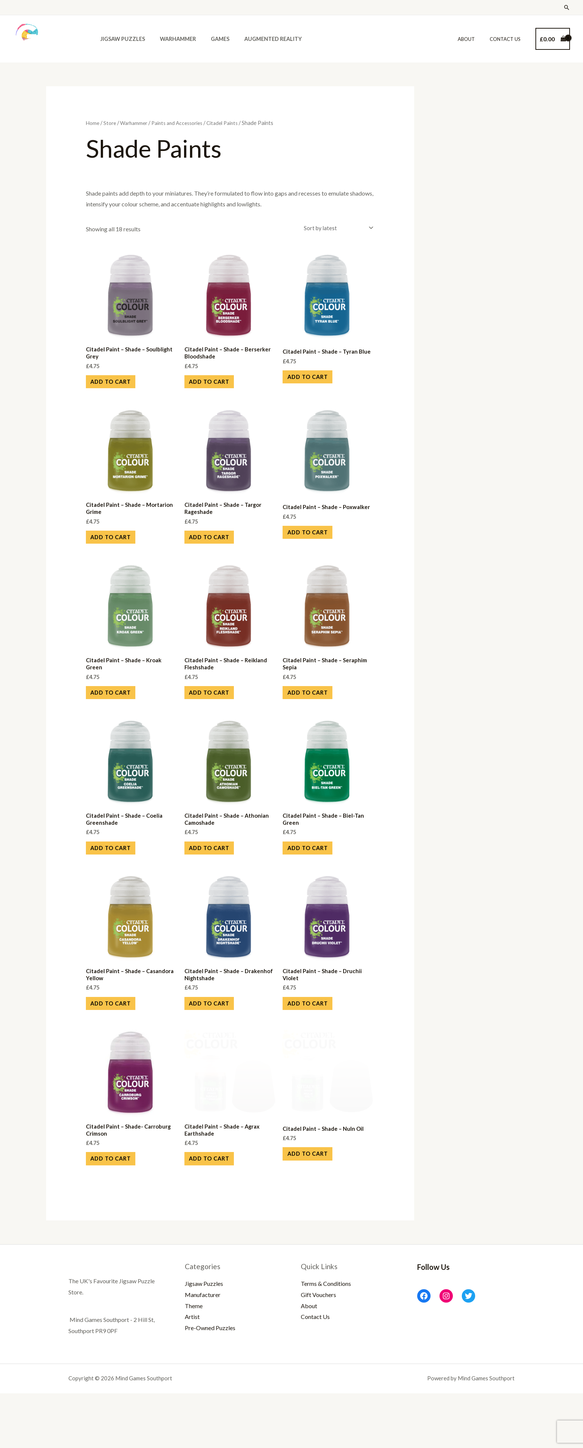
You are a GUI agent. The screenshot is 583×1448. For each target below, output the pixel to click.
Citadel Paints (233, 122)
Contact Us (507, 39)
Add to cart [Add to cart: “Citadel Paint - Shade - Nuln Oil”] (315, 1203)
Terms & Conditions (326, 1338)
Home (93, 122)
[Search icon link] (566, 7)
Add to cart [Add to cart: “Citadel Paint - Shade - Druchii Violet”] (315, 1045)
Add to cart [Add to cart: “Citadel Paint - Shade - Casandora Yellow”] (118, 1045)
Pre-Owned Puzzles (210, 1382)
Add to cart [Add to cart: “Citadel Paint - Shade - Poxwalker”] (315, 552)
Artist (192, 1371)
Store (111, 122)
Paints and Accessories (184, 122)
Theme (194, 1360)
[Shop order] (334, 228)
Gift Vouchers (318, 1349)
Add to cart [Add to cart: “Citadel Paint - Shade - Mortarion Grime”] (118, 552)
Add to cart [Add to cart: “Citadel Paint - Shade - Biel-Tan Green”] (315, 881)
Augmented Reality (258, 39)
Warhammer (172, 39)
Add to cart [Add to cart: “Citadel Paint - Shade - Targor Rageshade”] (217, 552)
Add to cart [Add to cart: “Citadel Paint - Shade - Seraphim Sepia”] (315, 716)
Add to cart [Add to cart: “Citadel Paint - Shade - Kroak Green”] (118, 716)
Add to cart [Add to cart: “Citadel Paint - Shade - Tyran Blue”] (315, 388)
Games (209, 39)
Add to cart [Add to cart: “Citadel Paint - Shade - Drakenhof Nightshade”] (217, 1045)
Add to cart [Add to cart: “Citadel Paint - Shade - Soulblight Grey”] (118, 388)
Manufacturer (202, 1349)
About (474, 39)
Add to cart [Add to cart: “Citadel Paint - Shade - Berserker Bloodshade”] (217, 388)
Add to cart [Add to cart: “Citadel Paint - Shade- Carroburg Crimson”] (118, 1209)
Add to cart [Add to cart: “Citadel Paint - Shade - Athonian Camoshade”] (217, 881)
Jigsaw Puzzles (120, 39)
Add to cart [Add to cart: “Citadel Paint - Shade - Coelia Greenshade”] (118, 881)
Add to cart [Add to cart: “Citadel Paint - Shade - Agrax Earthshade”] (217, 1209)
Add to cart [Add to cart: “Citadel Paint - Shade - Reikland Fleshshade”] (217, 716)
